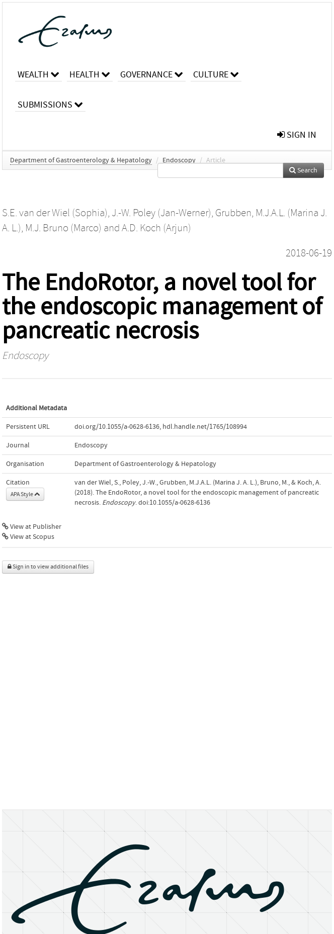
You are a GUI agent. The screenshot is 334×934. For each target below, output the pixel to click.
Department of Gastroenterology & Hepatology (81, 160)
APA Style (25, 494)
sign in (296, 135)
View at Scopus (28, 537)
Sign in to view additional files (48, 567)
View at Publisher (31, 527)
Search (303, 170)
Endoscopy (179, 160)
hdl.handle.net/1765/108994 (204, 427)
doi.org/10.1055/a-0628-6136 (116, 427)
